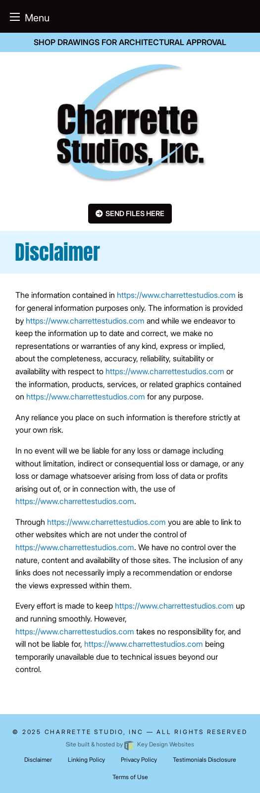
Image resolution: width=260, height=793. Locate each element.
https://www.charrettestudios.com (176, 295)
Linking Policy (86, 759)
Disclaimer (38, 759)
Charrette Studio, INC (94, 732)
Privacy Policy (139, 759)
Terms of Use (130, 777)
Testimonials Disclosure (204, 759)
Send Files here (134, 213)
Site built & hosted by (130, 744)
